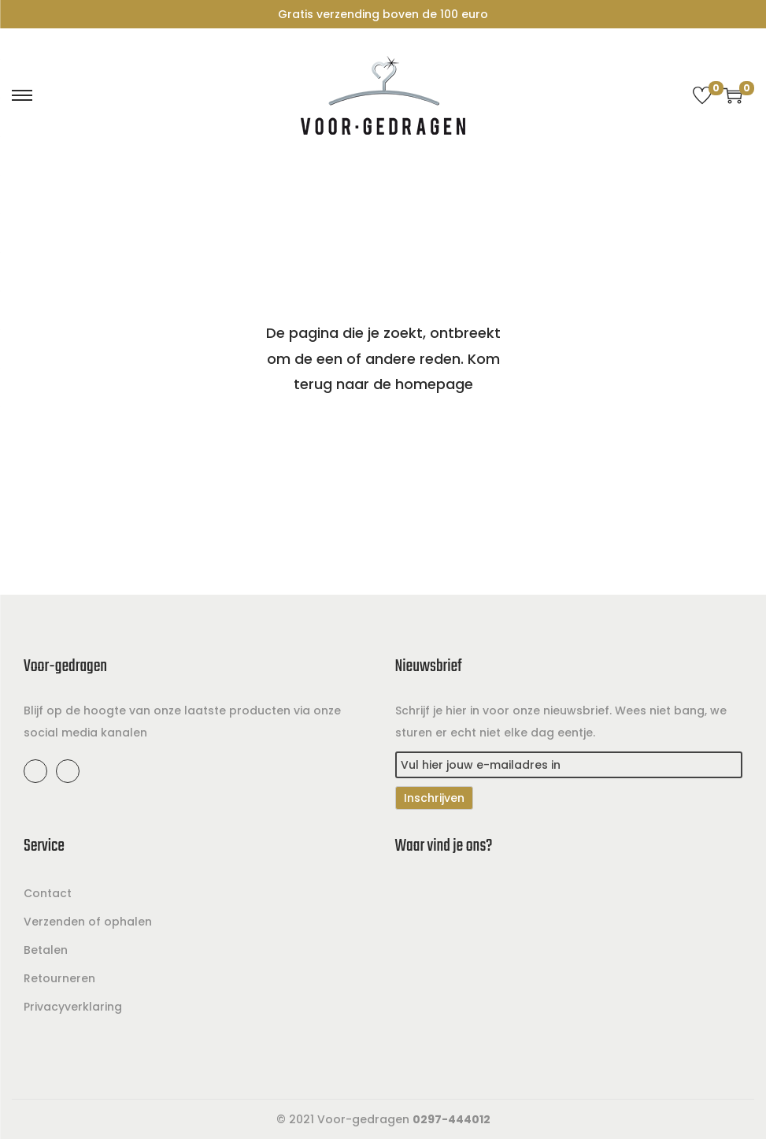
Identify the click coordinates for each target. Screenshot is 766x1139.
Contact (48, 893)
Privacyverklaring (73, 1007)
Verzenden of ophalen (88, 921)
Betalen (46, 950)
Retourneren (59, 978)
